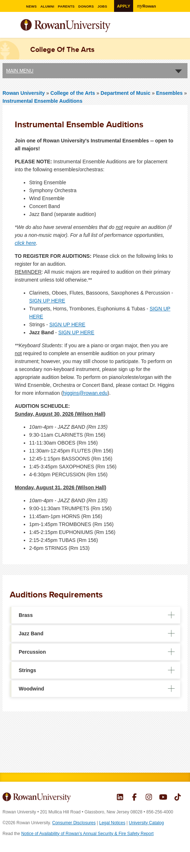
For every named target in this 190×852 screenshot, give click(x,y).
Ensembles (169, 93)
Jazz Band (31, 633)
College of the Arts (73, 93)
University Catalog (146, 822)
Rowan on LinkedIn (120, 798)
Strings (27, 670)
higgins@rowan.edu (85, 393)
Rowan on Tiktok (177, 798)
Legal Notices (112, 822)
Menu (8, 26)
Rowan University (83, 25)
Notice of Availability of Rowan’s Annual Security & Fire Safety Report (87, 833)
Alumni (49, 6)
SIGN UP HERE (47, 301)
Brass (26, 615)
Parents (68, 6)
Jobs (105, 6)
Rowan (148, 6)
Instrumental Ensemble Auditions (42, 101)
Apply (124, 6)
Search (182, 28)
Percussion (32, 652)
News (32, 6)
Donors (88, 6)
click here (25, 243)
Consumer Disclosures (74, 822)
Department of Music (125, 93)
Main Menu (19, 70)
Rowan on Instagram (148, 798)
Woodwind (31, 689)
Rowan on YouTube (163, 798)
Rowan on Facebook (134, 798)
